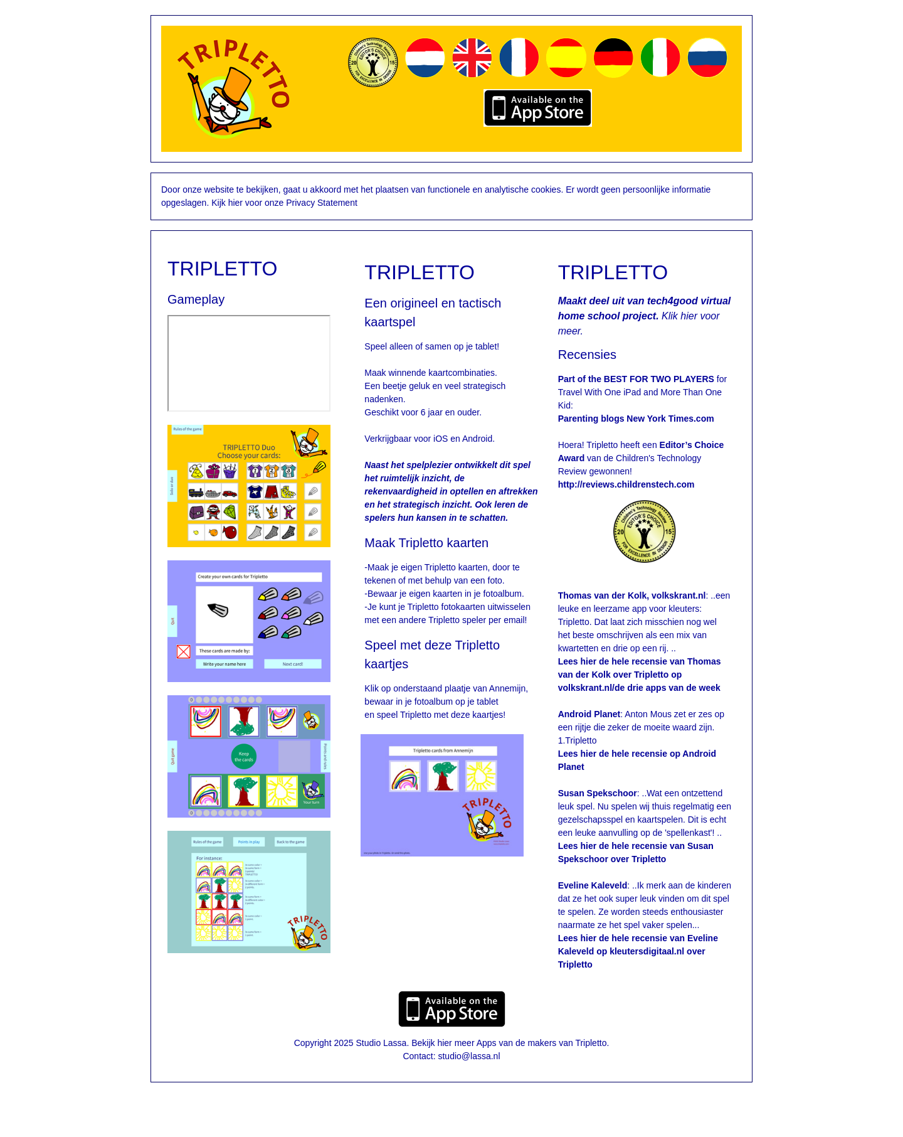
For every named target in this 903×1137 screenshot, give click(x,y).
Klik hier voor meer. (644, 316)
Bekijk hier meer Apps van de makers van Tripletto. (510, 1043)
